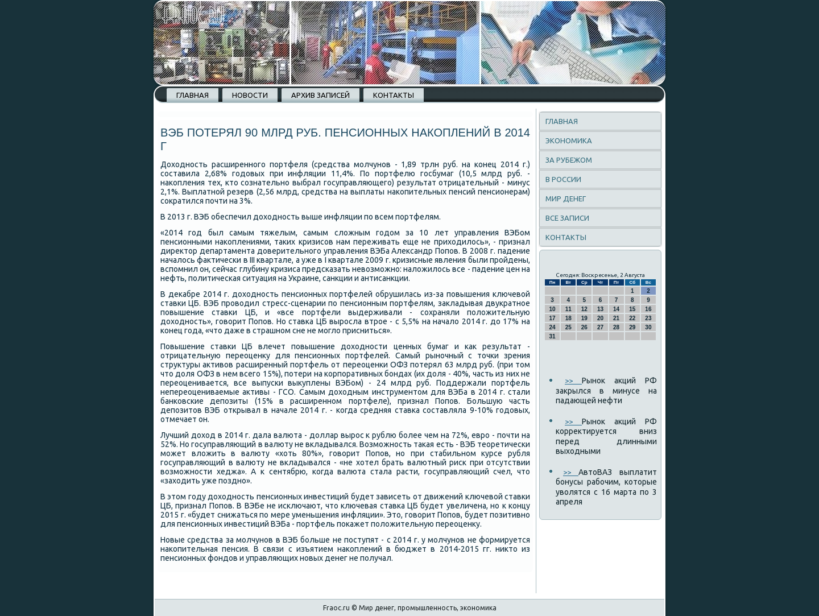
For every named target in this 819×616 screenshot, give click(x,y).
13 (600, 309)
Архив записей (320, 95)
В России (563, 179)
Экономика (568, 140)
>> (573, 381)
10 (552, 309)
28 (616, 327)
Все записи (567, 218)
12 (584, 309)
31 (552, 336)
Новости (250, 95)
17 (552, 318)
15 (632, 309)
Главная (192, 95)
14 (616, 309)
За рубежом (568, 160)
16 (648, 309)
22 (632, 318)
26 (584, 327)
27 (600, 327)
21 (616, 318)
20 (600, 318)
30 (648, 327)
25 (568, 327)
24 (552, 327)
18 (568, 318)
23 (648, 318)
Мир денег (565, 198)
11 (568, 309)
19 (584, 318)
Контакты (393, 95)
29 (632, 327)
